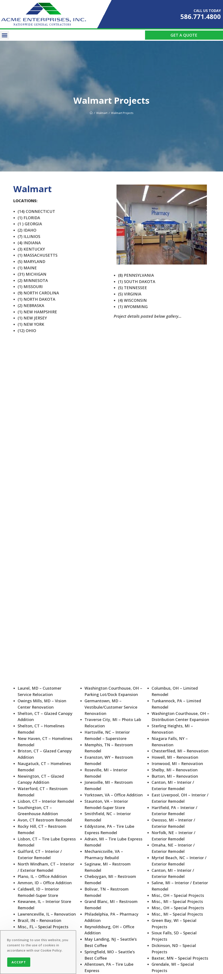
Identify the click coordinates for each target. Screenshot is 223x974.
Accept (19, 962)
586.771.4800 (200, 16)
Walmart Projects (122, 113)
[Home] (91, 113)
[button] (4, 35)
